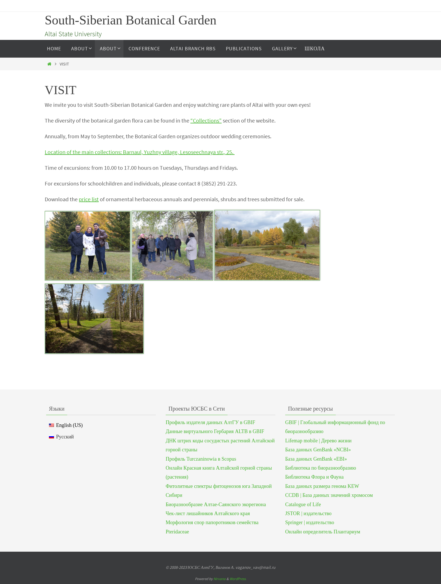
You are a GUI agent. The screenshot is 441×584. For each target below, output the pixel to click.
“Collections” (206, 120)
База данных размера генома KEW (322, 486)
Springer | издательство (309, 522)
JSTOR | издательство (308, 513)
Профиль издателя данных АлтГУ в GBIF (210, 422)
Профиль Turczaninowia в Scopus (201, 459)
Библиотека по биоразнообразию (320, 468)
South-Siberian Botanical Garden (131, 20)
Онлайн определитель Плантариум (322, 532)
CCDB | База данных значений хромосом (329, 495)
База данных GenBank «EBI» (316, 459)
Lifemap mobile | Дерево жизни (318, 440)
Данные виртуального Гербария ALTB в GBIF (215, 431)
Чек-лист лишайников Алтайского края (208, 513)
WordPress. (238, 578)
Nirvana (219, 578)
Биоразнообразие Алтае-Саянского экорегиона (216, 504)
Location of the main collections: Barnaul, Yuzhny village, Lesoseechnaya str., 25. (140, 151)
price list (89, 199)
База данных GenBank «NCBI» (318, 449)
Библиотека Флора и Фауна (314, 477)
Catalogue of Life (303, 504)
